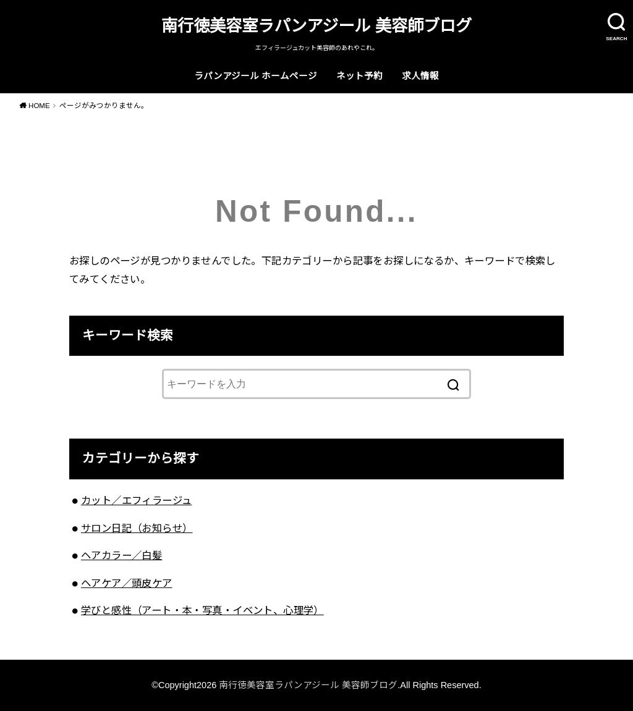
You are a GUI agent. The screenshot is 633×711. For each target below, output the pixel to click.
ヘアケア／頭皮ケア (126, 583)
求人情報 (420, 76)
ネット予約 (359, 76)
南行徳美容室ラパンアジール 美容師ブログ (316, 26)
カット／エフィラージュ (136, 500)
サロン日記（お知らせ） (137, 528)
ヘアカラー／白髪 (121, 555)
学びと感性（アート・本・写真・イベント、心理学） (202, 610)
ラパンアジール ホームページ (255, 76)
